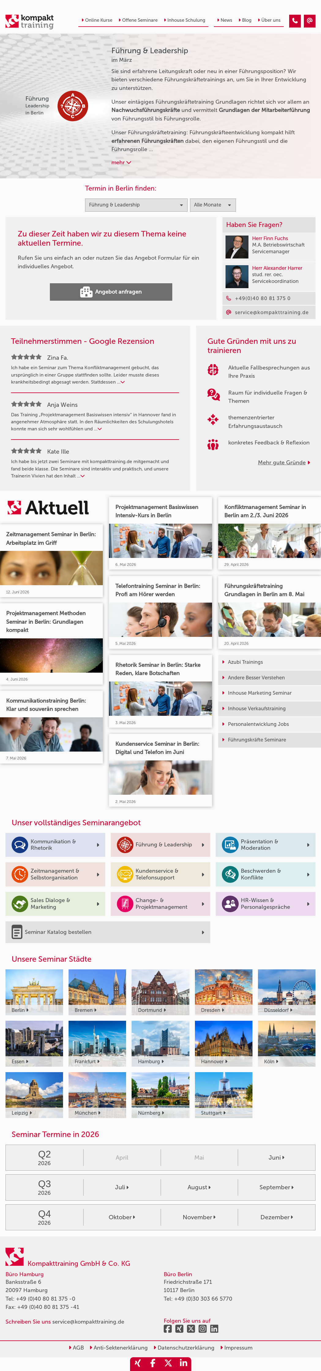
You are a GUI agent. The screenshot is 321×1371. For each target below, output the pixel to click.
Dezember (276, 1217)
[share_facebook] (153, 1364)
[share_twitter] (168, 1364)
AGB (76, 1347)
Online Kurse (96, 20)
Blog (245, 20)
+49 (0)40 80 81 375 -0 (45, 1298)
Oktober (122, 1217)
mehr (121, 162)
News (224, 20)
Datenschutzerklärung (184, 1347)
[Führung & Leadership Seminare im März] (295, 21)
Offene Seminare (138, 20)
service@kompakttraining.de (88, 1321)
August (199, 1187)
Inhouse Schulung (184, 20)
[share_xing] (137, 1364)
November (199, 1217)
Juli (122, 1187)
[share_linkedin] (183, 1364)
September (276, 1187)
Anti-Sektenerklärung (118, 1347)
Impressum (236, 1347)
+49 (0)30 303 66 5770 (203, 1298)
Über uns (269, 20)
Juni (276, 1157)
